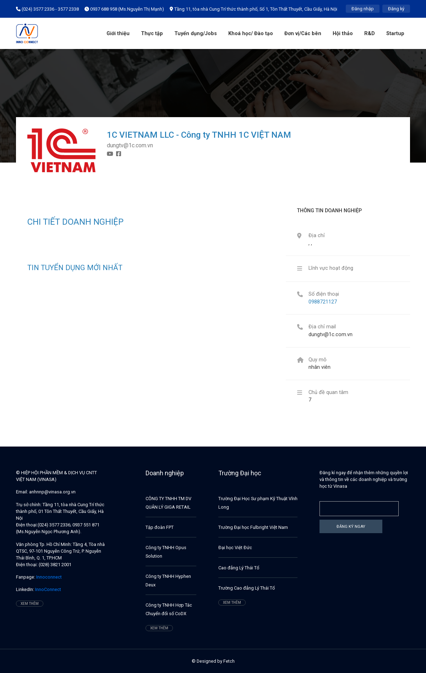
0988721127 (322, 302)
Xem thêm (30, 604)
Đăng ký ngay (351, 526)
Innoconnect (48, 577)
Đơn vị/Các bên (302, 34)
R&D (369, 34)
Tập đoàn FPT (160, 527)
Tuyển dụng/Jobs (195, 34)
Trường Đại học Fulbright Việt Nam (253, 527)
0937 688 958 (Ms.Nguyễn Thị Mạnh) (124, 9)
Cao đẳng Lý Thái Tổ (238, 567)
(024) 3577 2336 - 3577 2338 (47, 9)
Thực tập (152, 34)
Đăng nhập (362, 8)
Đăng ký (396, 8)
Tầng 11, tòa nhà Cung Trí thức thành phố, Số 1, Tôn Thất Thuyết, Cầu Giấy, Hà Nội (253, 9)
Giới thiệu (118, 34)
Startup (395, 34)
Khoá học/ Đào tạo (250, 34)
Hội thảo (343, 34)
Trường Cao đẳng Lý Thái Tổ (246, 588)
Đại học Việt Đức (235, 547)
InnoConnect (47, 589)
